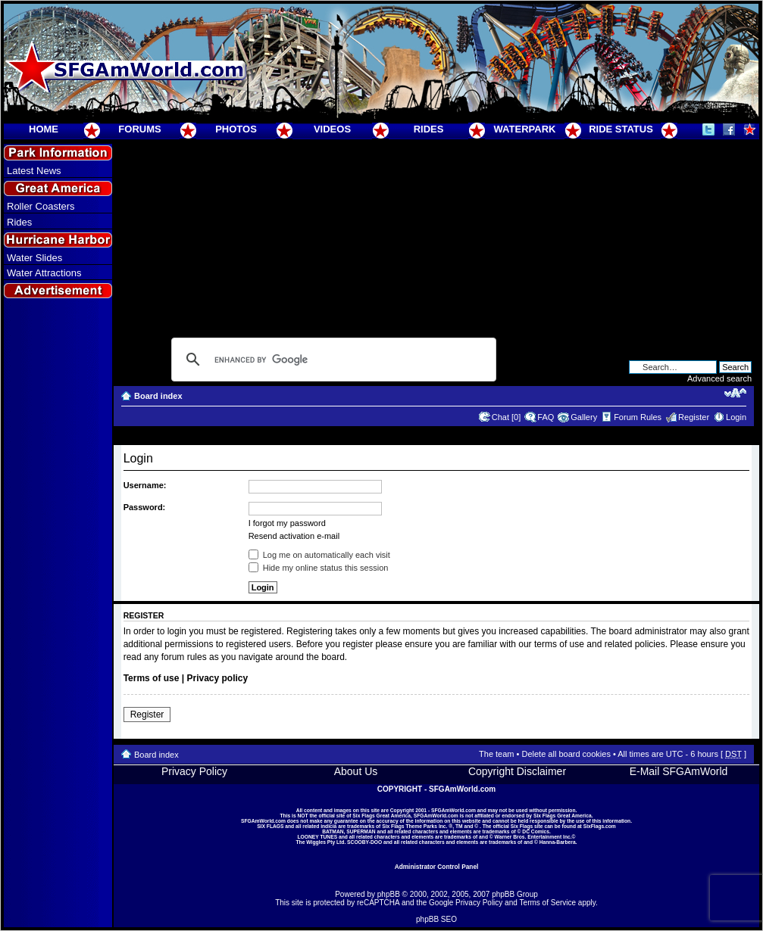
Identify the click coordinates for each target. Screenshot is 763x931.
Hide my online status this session (319, 567)
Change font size (735, 393)
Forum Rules (637, 417)
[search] (331, 359)
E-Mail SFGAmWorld (679, 771)
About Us (356, 771)
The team (496, 753)
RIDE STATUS (621, 129)
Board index (158, 395)
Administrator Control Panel (437, 866)
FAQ (545, 417)
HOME (43, 129)
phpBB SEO (436, 919)
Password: (145, 507)
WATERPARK (525, 129)
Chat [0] (506, 417)
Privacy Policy (194, 771)
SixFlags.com (599, 826)
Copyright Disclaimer (517, 771)
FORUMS (139, 129)
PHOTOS (236, 129)
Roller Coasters (41, 206)
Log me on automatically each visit (319, 554)
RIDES (429, 129)
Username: (145, 485)
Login (736, 417)
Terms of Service (548, 902)
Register (693, 417)
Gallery (584, 417)
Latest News (34, 170)
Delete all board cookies (565, 753)
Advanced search (719, 378)
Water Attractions (44, 273)
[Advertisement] (58, 576)
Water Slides (34, 257)
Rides (19, 222)
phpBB (388, 894)
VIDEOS (332, 129)
